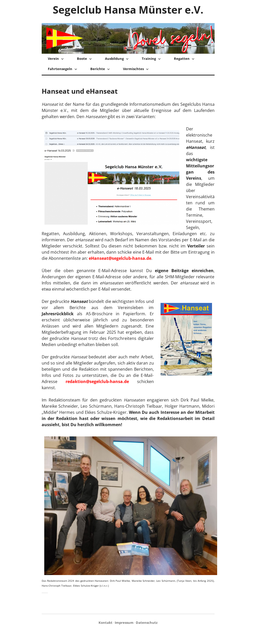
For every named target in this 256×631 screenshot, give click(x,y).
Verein (53, 58)
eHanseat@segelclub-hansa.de (120, 258)
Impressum (124, 622)
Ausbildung (114, 58)
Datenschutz (146, 622)
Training (149, 58)
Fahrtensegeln (60, 68)
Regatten (182, 58)
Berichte (97, 68)
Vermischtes (133, 68)
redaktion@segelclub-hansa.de (97, 381)
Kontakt (105, 622)
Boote (82, 58)
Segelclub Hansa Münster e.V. (128, 10)
